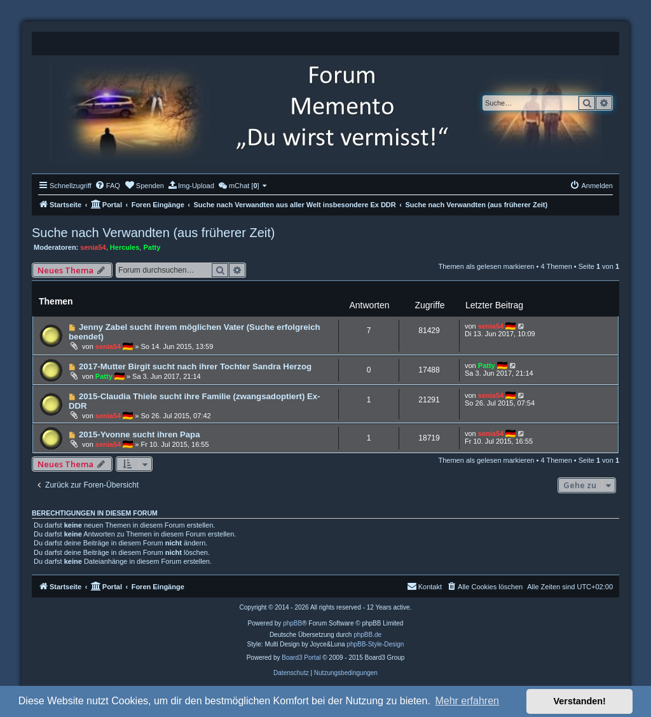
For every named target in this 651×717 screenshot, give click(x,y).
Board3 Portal (301, 657)
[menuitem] (107, 185)
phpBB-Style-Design (375, 644)
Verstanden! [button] (580, 701)
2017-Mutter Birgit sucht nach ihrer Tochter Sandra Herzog (195, 366)
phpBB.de (367, 634)
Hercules (124, 247)
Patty (151, 247)
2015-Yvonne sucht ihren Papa (139, 434)
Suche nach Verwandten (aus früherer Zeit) (153, 233)
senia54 (93, 247)
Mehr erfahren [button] (467, 700)
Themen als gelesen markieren (486, 266)
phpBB (292, 623)
